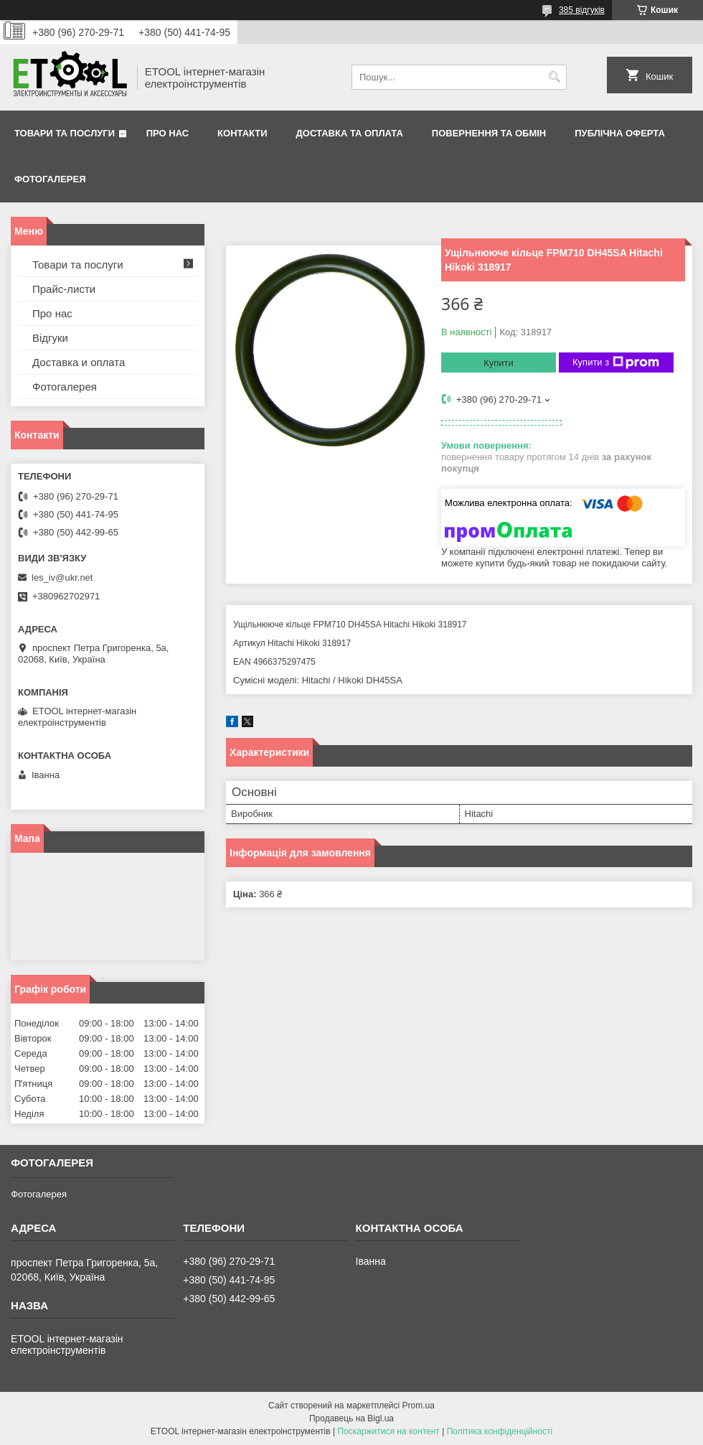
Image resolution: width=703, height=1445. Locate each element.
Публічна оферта (620, 133)
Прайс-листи (63, 289)
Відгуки (50, 338)
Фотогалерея (50, 179)
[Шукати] (554, 77)
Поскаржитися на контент (388, 1431)
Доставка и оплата (78, 362)
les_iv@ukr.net (62, 577)
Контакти (242, 133)
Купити (498, 362)
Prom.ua (418, 1405)
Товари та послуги (64, 133)
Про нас (167, 133)
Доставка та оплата (349, 133)
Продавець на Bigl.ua (351, 1418)
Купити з (615, 362)
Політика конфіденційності (500, 1431)
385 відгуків (582, 10)
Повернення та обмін (489, 133)
